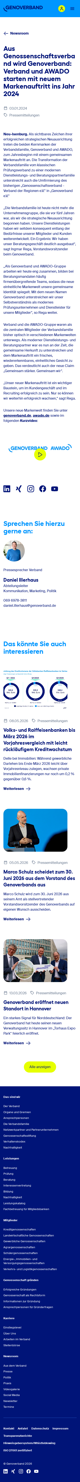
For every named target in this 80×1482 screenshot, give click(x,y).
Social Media (11, 1395)
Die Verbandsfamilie (16, 1124)
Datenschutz (40, 1428)
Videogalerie (11, 1389)
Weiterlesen (17, 788)
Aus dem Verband (14, 1365)
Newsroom (16, 33)
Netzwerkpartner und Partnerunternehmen (31, 1130)
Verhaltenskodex (14, 1141)
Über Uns (9, 1333)
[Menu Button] (72, 8)
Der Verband (11, 1106)
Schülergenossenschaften (20, 1253)
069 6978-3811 (15, 600)
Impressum (60, 1428)
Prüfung (8, 1174)
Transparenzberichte (17, 1436)
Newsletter (10, 1401)
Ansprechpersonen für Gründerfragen (28, 1307)
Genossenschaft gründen (20, 1280)
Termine (8, 1407)
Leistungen (11, 1158)
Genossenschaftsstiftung (19, 1136)
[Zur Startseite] (23, 9)
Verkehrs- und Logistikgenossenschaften (30, 1269)
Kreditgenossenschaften (19, 1229)
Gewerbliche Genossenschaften (24, 1241)
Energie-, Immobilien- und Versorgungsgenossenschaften (24, 1261)
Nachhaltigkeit (12, 1147)
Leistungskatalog (14, 1203)
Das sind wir (11, 1097)
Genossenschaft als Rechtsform (24, 1295)
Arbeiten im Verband (16, 1339)
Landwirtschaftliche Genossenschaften (28, 1235)
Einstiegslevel (12, 1327)
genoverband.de (17, 415)
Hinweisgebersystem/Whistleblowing (29, 1443)
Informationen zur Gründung (21, 1301)
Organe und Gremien (17, 1112)
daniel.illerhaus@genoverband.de (29, 605)
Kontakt (8, 1428)
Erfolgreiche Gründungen (19, 1289)
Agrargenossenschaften (19, 1247)
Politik (7, 1377)
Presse (8, 1371)
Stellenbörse (11, 1345)
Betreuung (10, 1168)
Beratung (9, 1180)
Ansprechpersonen (16, 1118)
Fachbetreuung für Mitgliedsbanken (26, 1209)
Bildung (8, 1191)
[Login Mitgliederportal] (61, 8)
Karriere (9, 1318)
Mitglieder (10, 1220)
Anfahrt (23, 1428)
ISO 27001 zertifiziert (17, 1450)
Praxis (7, 1383)
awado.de (41, 415)
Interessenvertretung (17, 1185)
